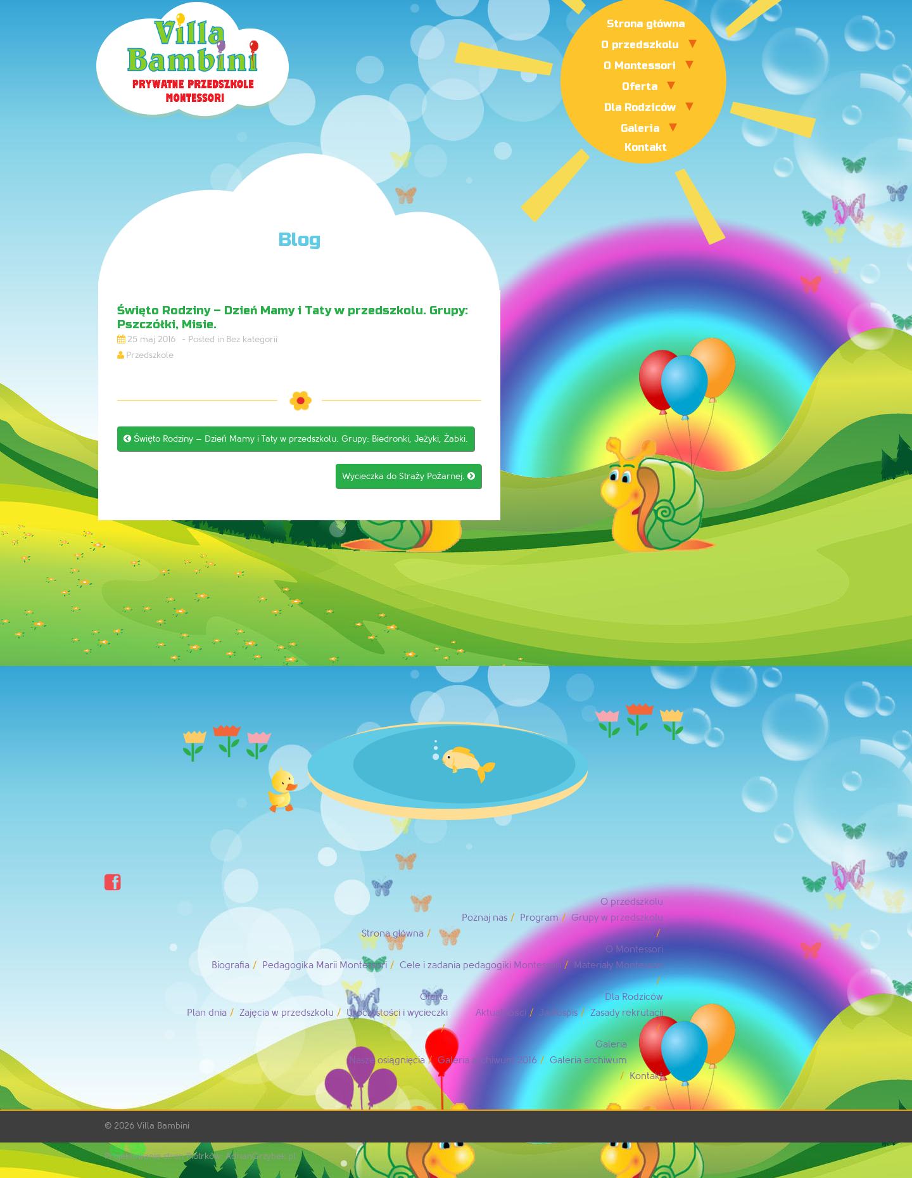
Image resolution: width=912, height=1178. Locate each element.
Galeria (640, 128)
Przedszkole (150, 355)
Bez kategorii (251, 339)
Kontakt (645, 147)
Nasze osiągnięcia (387, 1060)
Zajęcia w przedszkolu (286, 1013)
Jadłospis (558, 1013)
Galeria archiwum (588, 1060)
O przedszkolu (640, 45)
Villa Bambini (163, 1125)
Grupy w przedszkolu (617, 917)
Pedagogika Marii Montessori (324, 965)
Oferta (639, 86)
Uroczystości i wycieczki (397, 1013)
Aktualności (501, 1013)
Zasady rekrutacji (626, 1013)
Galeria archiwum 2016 (487, 1060)
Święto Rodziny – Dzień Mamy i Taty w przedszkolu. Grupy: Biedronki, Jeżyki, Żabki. (296, 439)
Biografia (231, 965)
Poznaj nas (484, 917)
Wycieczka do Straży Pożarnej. (408, 476)
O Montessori (640, 66)
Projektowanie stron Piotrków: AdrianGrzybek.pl (200, 1156)
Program (539, 917)
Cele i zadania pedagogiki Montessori (480, 965)
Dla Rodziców (640, 107)
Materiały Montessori (618, 965)
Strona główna (646, 24)
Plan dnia (207, 1013)
